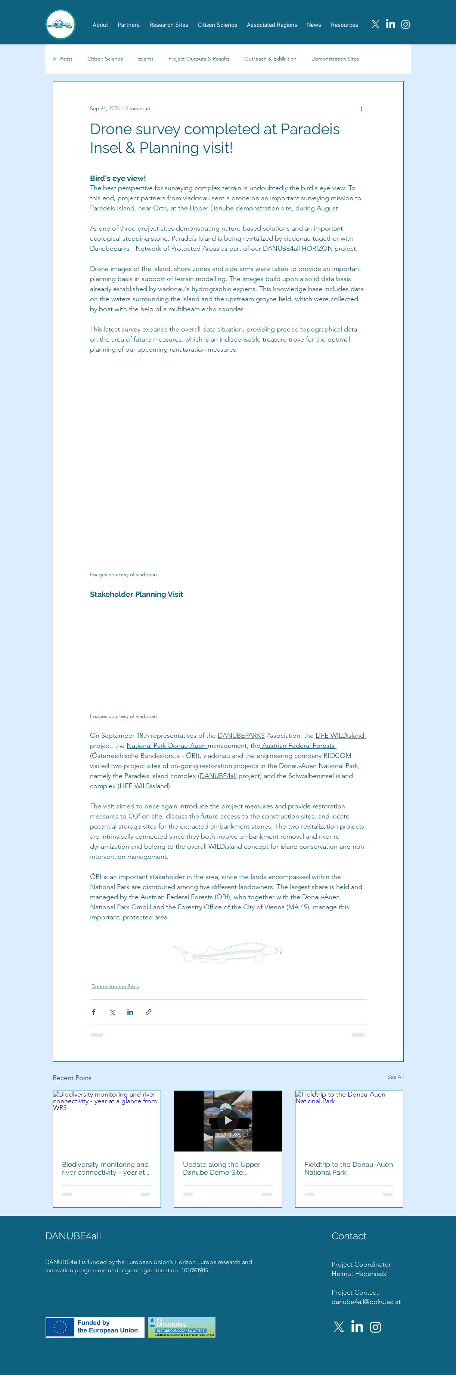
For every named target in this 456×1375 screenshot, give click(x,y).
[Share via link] (148, 1011)
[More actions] (361, 108)
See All (395, 1076)
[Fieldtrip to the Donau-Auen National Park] (349, 1121)
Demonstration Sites (335, 58)
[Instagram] (405, 24)
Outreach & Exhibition (270, 58)
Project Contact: (356, 1292)
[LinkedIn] (390, 24)
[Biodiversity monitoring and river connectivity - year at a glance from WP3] (107, 1121)
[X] (375, 24)
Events (145, 58)
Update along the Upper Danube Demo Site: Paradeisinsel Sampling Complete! (221, 1168)
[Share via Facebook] (93, 1011)
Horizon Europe (196, 1261)
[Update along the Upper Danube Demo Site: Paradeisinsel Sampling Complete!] (228, 1121)
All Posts (62, 58)
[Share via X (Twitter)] (111, 1011)
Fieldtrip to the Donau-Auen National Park (348, 1168)
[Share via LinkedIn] (130, 1011)
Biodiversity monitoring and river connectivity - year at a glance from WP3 (106, 1168)
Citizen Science (105, 58)
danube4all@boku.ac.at (366, 1302)
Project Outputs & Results (198, 58)
